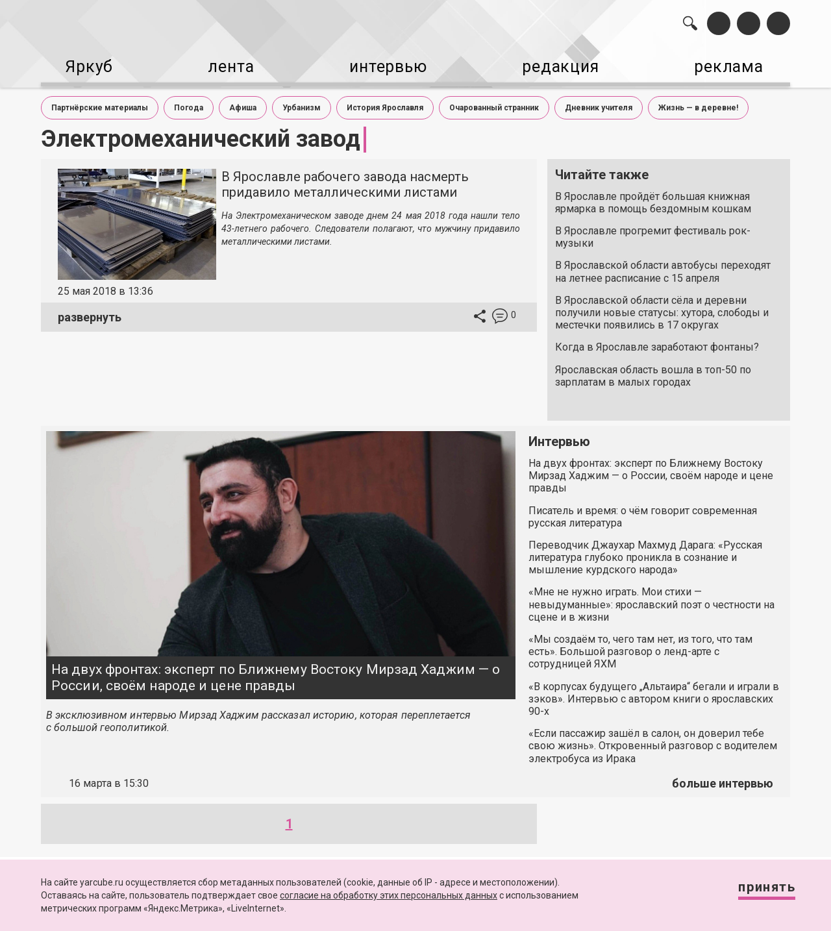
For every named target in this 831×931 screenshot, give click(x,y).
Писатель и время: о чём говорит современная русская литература (642, 511)
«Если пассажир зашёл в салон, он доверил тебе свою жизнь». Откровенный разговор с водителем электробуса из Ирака (652, 740)
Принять (756, 891)
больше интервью (722, 778)
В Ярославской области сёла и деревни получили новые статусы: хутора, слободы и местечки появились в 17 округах (662, 307)
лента (224, 65)
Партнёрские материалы (99, 102)
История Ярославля (385, 102)
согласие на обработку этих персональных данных (388, 895)
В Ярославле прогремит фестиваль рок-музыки (652, 231)
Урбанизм (301, 102)
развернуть (89, 312)
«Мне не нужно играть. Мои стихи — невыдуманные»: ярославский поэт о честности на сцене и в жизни (651, 598)
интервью (384, 65)
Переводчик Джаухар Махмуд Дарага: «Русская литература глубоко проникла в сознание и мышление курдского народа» (645, 552)
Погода (188, 102)
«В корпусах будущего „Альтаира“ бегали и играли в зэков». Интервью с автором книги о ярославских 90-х (653, 693)
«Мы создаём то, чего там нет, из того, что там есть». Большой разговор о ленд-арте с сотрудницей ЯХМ (640, 646)
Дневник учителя (598, 102)
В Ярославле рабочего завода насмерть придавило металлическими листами (345, 179)
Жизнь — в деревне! (698, 102)
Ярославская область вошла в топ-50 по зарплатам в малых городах (653, 370)
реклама (734, 65)
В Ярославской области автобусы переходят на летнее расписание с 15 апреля (663, 266)
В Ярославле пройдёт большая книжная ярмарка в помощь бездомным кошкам (653, 197)
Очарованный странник (494, 102)
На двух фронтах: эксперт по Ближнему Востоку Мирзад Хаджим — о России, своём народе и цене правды (275, 672)
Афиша (242, 102)
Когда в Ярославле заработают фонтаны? (657, 342)
